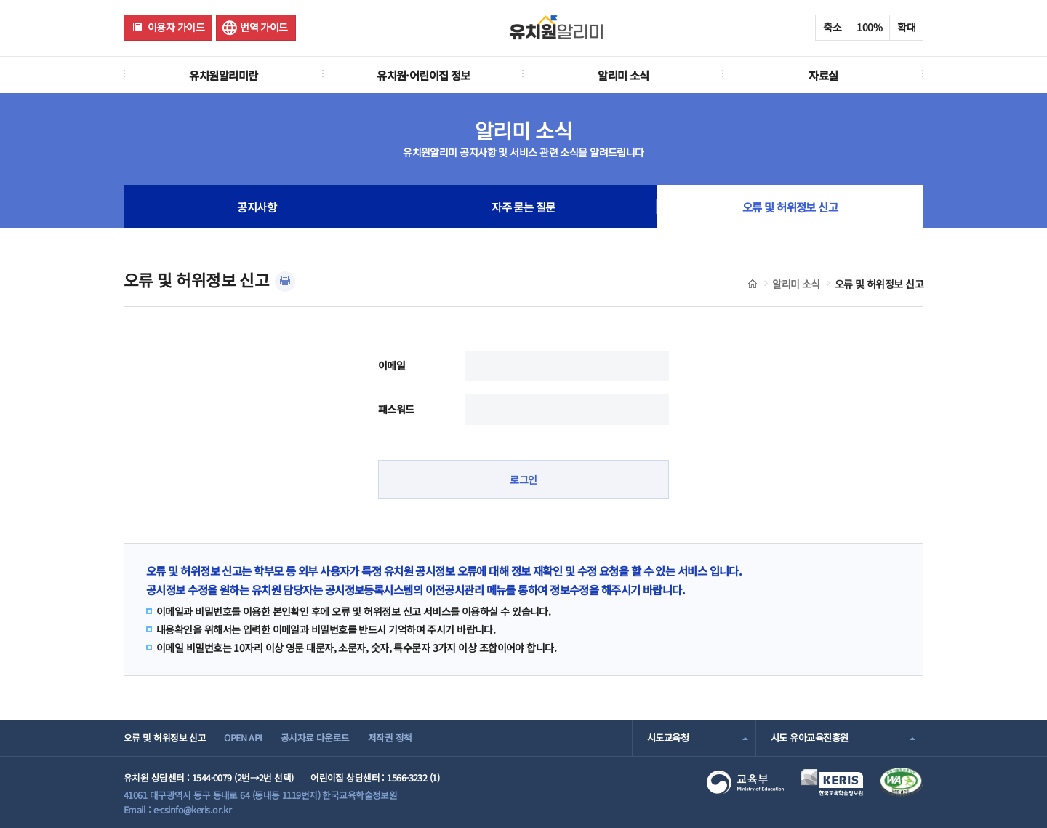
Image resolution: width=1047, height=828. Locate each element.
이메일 (391, 365)
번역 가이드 (264, 27)
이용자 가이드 (176, 27)
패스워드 (396, 409)
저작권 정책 (390, 737)
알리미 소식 (623, 75)
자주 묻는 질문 (523, 207)
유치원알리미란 (223, 75)
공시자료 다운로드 (315, 737)
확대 (906, 27)
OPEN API (243, 737)
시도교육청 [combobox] (668, 737)
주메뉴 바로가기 (0, 0)
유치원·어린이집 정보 (423, 75)
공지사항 (256, 207)
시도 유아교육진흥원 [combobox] (809, 737)
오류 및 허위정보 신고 (790, 207)
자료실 (823, 75)
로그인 (523, 479)
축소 (832, 27)
